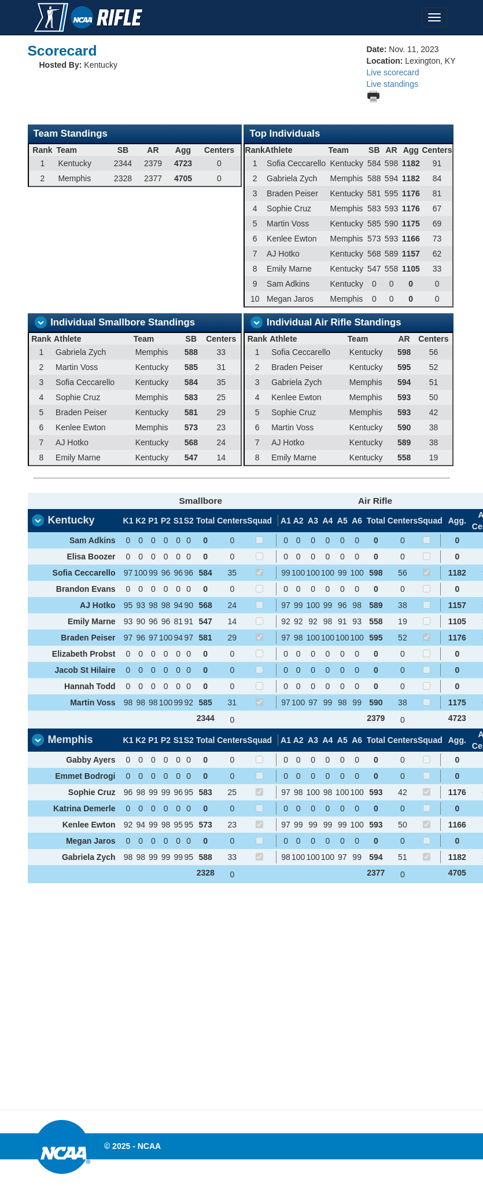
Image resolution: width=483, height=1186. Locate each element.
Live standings (392, 84)
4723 (457, 718)
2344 (206, 718)
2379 (376, 718)
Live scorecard (392, 72)
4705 (457, 872)
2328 (206, 872)
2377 (376, 872)
